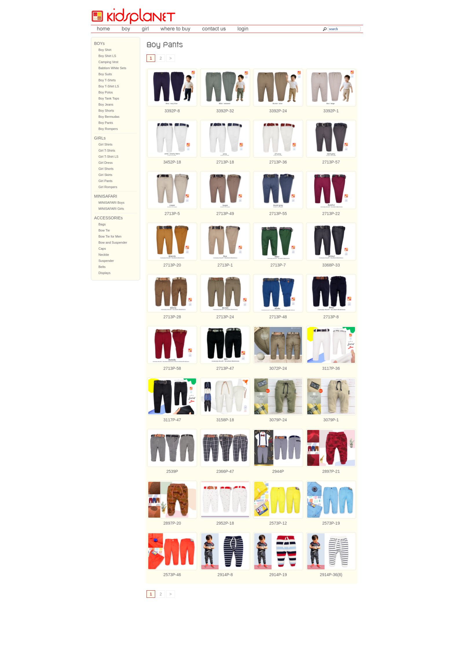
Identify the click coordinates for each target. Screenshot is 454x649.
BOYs (99, 43)
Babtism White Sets (112, 68)
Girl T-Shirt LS (108, 156)
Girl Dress (105, 162)
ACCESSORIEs (108, 218)
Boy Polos (105, 92)
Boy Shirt (104, 50)
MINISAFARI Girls (111, 208)
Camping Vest (108, 62)
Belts (101, 267)
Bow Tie (104, 230)
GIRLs (100, 138)
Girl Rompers (107, 187)
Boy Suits (105, 74)
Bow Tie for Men (109, 236)
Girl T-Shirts (106, 150)
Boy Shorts (106, 110)
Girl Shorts (106, 168)
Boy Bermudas (108, 116)
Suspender (106, 260)
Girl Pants (105, 181)
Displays (104, 273)
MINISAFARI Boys (111, 202)
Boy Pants (105, 122)
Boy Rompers (108, 128)
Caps (102, 248)
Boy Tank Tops (108, 98)
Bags (102, 224)
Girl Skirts (105, 175)
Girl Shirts (105, 144)
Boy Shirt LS (107, 56)
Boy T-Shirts (107, 80)
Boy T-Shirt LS (108, 86)
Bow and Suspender (112, 242)
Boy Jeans (105, 104)
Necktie (103, 254)
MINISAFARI (105, 196)
